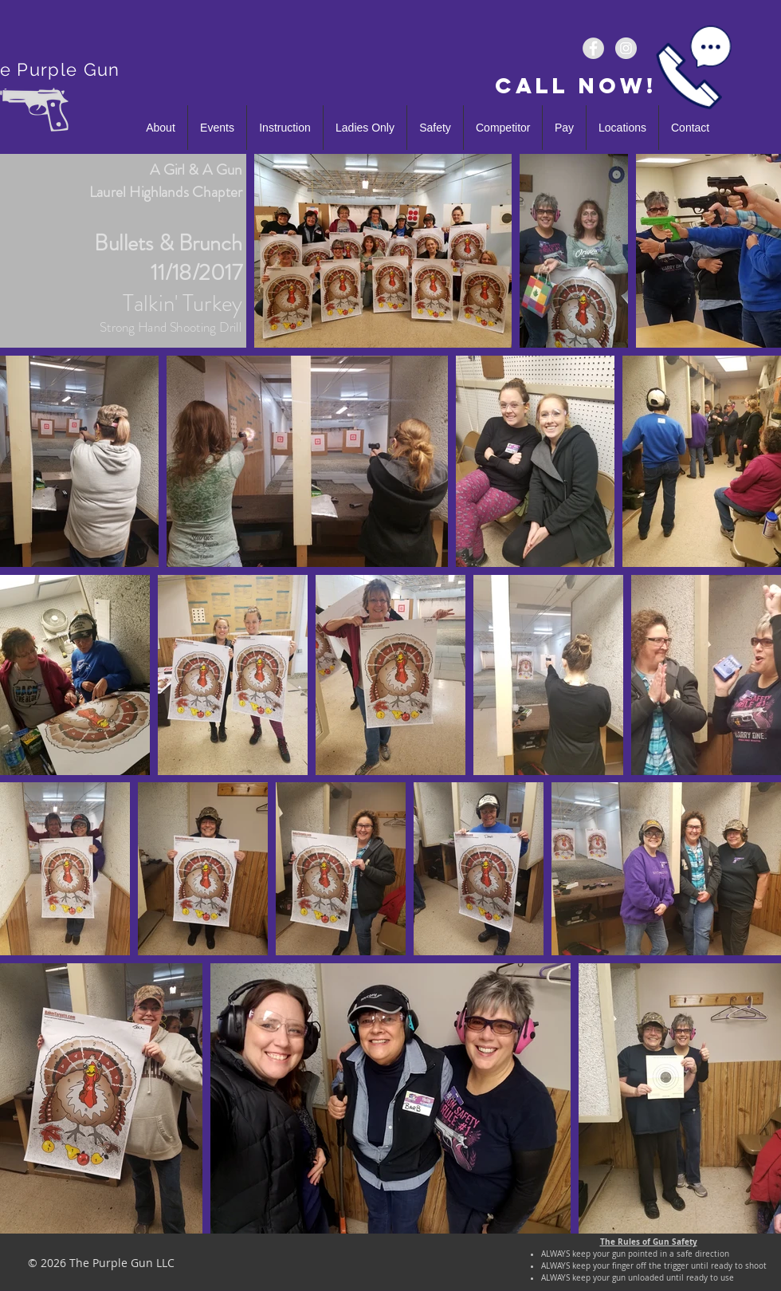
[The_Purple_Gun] (626, 48)
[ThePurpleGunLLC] (593, 48)
